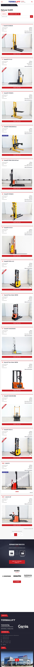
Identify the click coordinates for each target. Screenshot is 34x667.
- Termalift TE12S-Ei (7, 429)
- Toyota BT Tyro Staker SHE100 (10, 295)
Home (3, 5)
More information (28, 32)
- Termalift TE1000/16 (7, 25)
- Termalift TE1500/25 (7, 194)
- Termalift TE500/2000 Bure (9, 126)
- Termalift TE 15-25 (7, 59)
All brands (17, 581)
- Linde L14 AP (6, 497)
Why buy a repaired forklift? (18, 562)
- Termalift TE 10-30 (7, 227)
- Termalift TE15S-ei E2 (8, 261)
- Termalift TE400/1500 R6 (8, 328)
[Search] (15, 16)
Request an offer (17, 87)
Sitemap (4, 644)
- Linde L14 (6, 463)
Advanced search (14, 14)
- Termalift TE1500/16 (7, 93)
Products (7, 5)
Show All (4, 14)
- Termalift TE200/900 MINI (9, 396)
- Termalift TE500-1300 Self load (10, 160)
